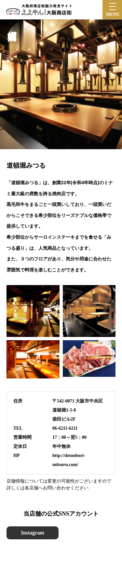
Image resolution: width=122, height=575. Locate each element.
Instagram (32, 532)
